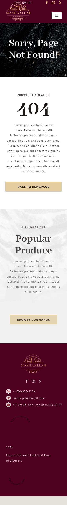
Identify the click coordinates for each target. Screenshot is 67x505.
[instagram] (53, 2)
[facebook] (46, 2)
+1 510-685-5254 (25, 391)
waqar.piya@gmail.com (30, 398)
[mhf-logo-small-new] (18, 2)
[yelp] (60, 2)
